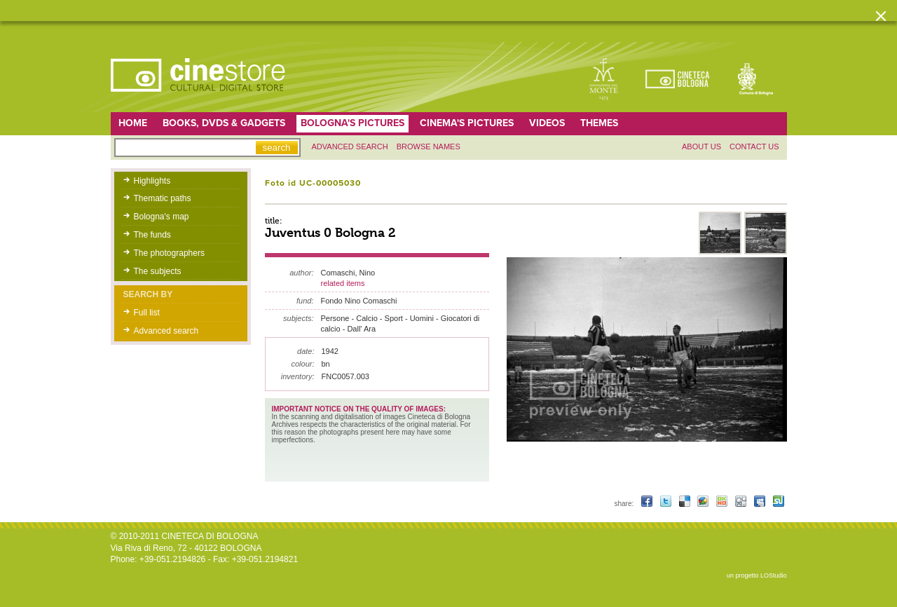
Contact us (754, 146)
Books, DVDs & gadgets (224, 123)
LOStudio (773, 575)
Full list (147, 313)
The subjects (158, 271)
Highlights (152, 181)
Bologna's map (161, 216)
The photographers (169, 253)
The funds (152, 235)
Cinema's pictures (467, 123)
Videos (547, 123)
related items (343, 283)
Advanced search (350, 146)
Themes (599, 123)
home (132, 123)
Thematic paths (162, 198)
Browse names (428, 146)
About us (701, 146)
